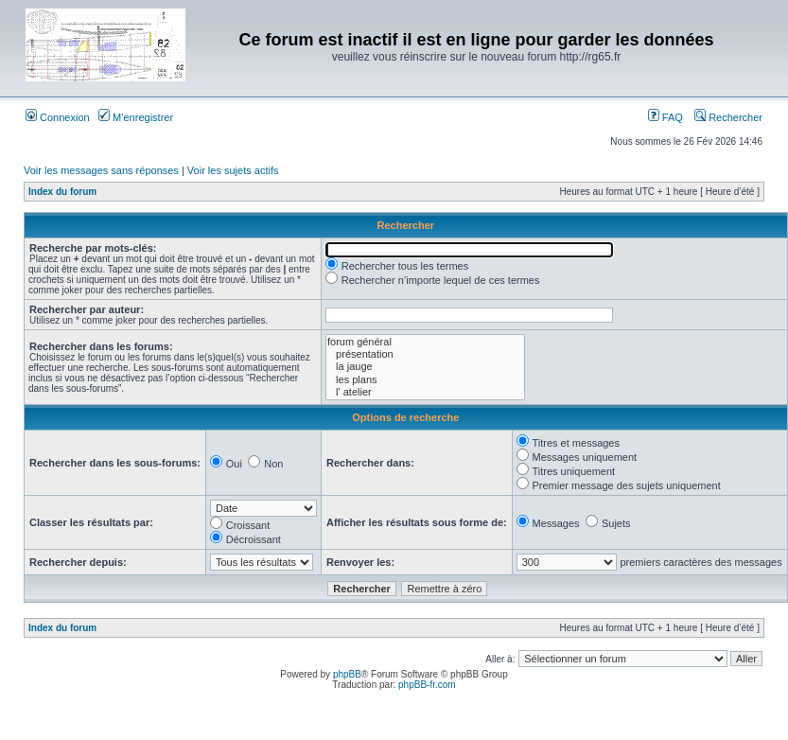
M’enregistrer (135, 117)
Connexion (58, 117)
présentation (425, 354)
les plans (425, 380)
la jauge (425, 367)
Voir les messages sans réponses (101, 170)
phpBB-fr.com (427, 684)
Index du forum (62, 191)
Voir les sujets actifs (233, 170)
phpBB (347, 674)
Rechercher (728, 117)
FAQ (665, 117)
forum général (425, 342)
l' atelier (425, 392)
